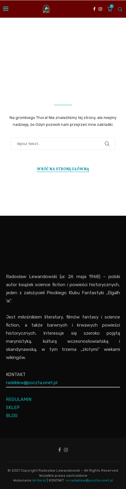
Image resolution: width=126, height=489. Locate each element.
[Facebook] (94, 9)
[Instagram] (100, 9)
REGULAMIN (18, 399)
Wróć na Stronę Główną (63, 169)
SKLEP (13, 407)
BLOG (12, 415)
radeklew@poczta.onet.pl (31, 382)
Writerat (39, 480)
